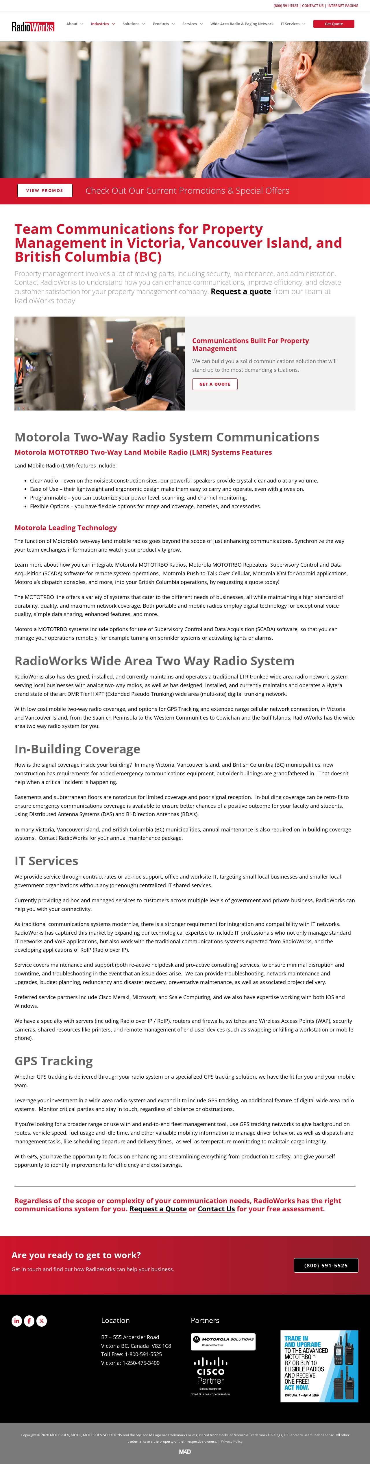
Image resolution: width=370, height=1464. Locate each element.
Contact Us (216, 1208)
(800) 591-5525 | (288, 5)
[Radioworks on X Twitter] (41, 1321)
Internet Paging (343, 5)
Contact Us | (315, 5)
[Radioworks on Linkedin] (17, 1321)
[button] (75, 23)
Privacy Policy (232, 1441)
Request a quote (241, 291)
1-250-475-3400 (141, 1362)
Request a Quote (158, 1208)
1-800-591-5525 (143, 1354)
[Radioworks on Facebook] (29, 1321)
